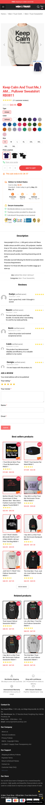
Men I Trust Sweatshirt (34, 14)
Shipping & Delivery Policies (11, 755)
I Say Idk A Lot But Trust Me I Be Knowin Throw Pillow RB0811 (32, 498)
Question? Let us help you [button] (34, 802)
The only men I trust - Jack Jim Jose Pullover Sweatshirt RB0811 (32, 657)
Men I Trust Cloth (15, 14)
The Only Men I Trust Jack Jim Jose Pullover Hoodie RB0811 (33, 573)
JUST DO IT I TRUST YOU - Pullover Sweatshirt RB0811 (12, 573)
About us (5, 732)
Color (5, 116)
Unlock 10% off (41, 795)
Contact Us (5, 764)
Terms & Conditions (8, 735)
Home (3, 14)
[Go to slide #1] (16, 78)
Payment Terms (7, 758)
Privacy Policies (7, 738)
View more (22, 587)
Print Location (8, 150)
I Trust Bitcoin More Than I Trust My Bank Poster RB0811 (11, 464)
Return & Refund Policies (10, 761)
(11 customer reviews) (20, 100)
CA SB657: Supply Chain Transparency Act (16, 744)
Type (4, 108)
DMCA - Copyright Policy (10, 741)
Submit (5, 428)
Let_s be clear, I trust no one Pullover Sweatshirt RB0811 (32, 623)
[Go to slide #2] (28, 78)
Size (4, 138)
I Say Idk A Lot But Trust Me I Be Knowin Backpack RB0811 (33, 537)
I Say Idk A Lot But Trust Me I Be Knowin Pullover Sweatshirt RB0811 (11, 657)
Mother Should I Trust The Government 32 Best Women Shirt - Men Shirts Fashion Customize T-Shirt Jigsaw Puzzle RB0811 (12, 500)
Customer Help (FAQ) (9, 767)
